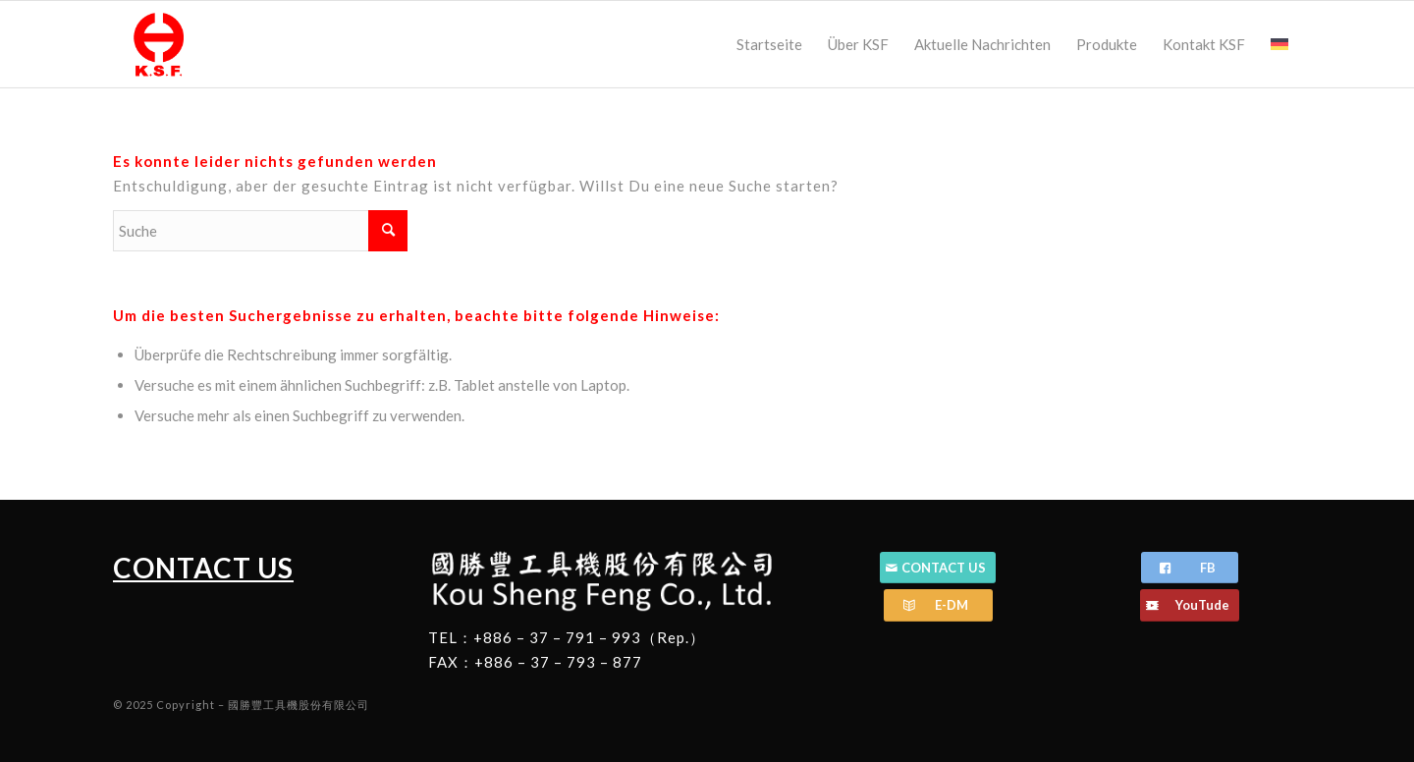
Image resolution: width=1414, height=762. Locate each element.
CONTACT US (203, 567)
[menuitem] (769, 44)
